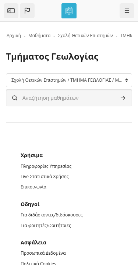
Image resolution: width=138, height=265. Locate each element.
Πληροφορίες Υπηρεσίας (46, 166)
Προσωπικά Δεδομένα (43, 253)
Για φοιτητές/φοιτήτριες (46, 225)
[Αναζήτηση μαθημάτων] (69, 97)
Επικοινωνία (33, 187)
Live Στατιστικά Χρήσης (45, 176)
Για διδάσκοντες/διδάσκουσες (51, 215)
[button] (27, 10)
